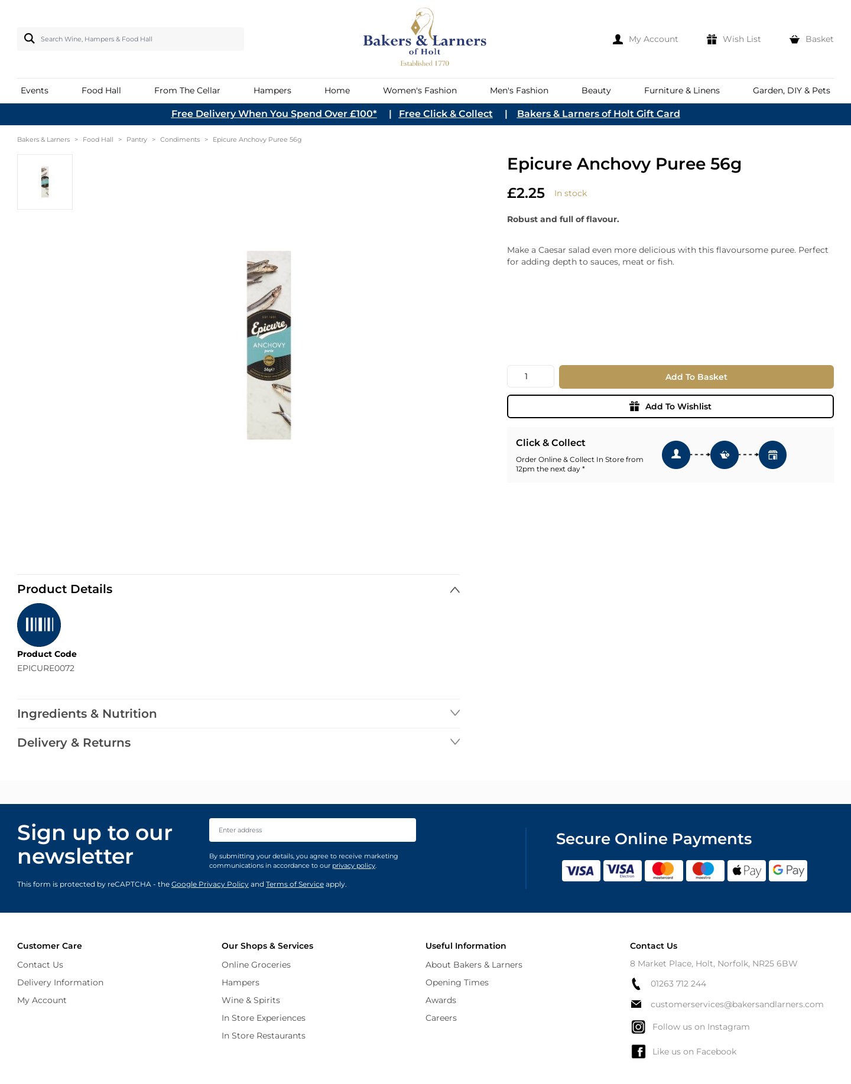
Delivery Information (60, 982)
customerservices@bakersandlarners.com (727, 1004)
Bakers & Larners (43, 139)
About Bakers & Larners (474, 964)
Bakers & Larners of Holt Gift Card (598, 113)
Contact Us (40, 964)
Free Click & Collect (446, 113)
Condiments (180, 139)
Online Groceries (256, 964)
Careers (441, 1018)
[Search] (27, 38)
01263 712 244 (668, 984)
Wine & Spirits (251, 1000)
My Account (42, 1000)
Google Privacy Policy (210, 884)
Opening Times (457, 982)
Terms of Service (295, 884)
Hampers (240, 982)
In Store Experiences (264, 1018)
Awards (441, 1000)
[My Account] (645, 39)
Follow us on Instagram (690, 1026)
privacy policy (353, 865)
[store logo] (426, 39)
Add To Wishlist (670, 406)
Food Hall (98, 139)
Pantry (136, 139)
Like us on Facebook (683, 1051)
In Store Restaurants (264, 1035)
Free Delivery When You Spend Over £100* (274, 113)
